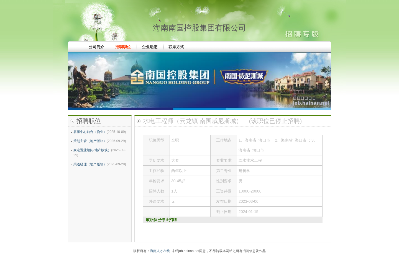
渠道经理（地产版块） (90, 164)
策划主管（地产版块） (90, 141)
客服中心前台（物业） (90, 132)
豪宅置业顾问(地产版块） (92, 150)
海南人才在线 (160, 251)
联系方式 (176, 47)
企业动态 (149, 47)
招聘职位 (123, 47)
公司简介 (96, 47)
